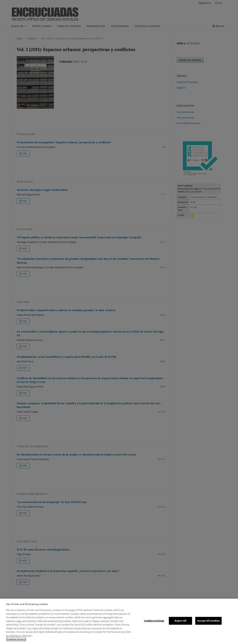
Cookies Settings (154, 620)
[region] (119, 621)
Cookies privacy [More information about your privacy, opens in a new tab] (16, 639)
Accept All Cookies (208, 620)
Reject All (180, 620)
